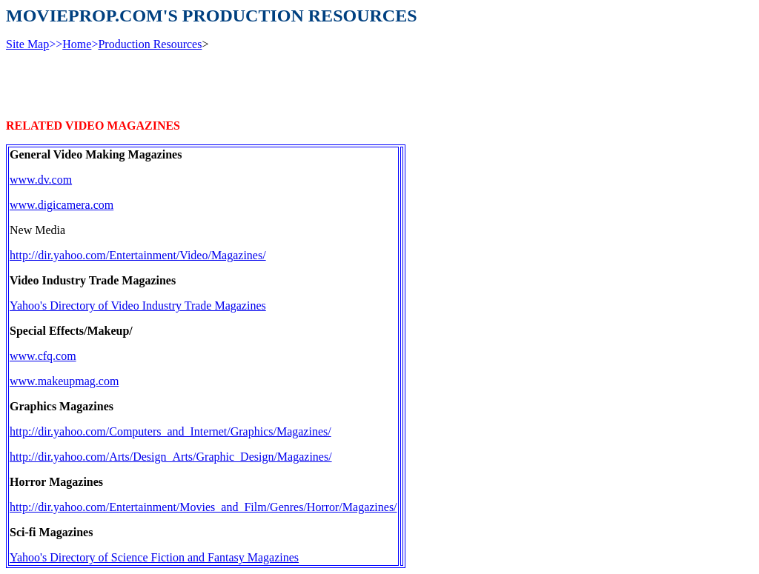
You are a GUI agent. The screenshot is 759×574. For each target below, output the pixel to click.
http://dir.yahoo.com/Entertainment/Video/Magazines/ (138, 255)
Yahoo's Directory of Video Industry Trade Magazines (138, 305)
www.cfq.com (43, 356)
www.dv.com (41, 179)
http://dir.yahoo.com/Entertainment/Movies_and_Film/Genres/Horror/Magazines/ (203, 507)
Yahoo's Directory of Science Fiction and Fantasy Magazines (154, 557)
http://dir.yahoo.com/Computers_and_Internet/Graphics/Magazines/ (170, 431)
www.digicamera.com (61, 204)
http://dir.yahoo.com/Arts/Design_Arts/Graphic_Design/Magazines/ (171, 456)
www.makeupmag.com (64, 381)
